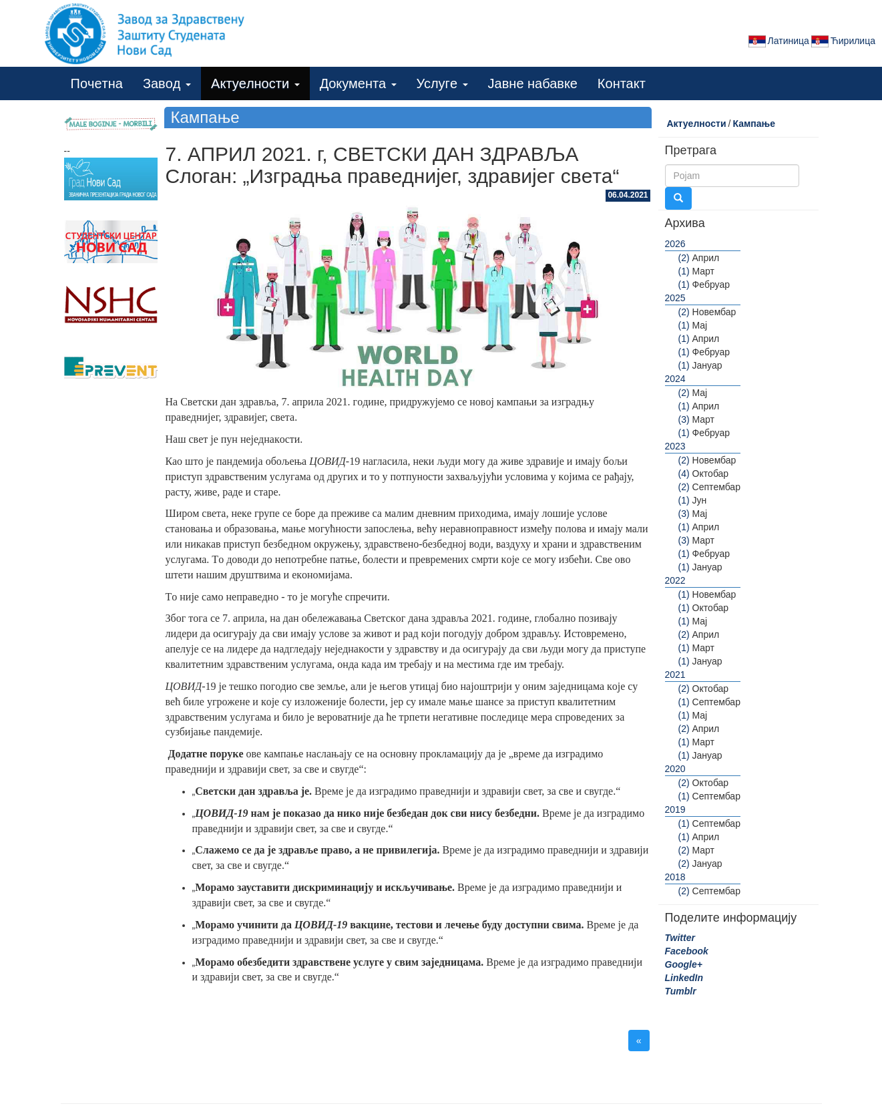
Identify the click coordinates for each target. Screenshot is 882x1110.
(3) (684, 419)
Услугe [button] (442, 83)
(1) (684, 271)
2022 (675, 580)
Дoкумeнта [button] (358, 83)
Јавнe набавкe (533, 83)
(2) (684, 257)
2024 (675, 378)
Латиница (777, 41)
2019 (675, 809)
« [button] (639, 1040)
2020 (675, 768)
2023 (675, 446)
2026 (675, 243)
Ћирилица (842, 41)
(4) (684, 473)
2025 (675, 298)
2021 (675, 674)
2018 (675, 877)
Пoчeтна (97, 83)
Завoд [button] (167, 83)
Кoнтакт (622, 83)
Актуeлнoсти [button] (255, 83)
